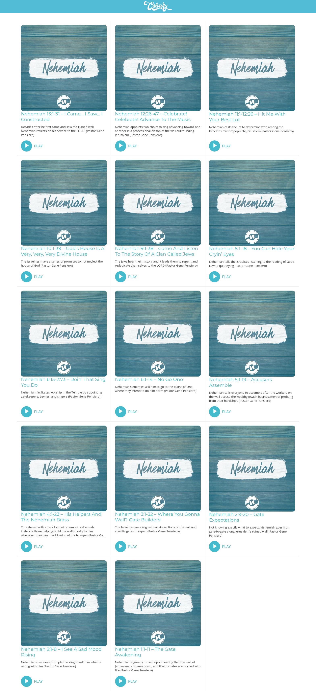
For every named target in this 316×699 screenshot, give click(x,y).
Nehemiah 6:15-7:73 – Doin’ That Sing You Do (63, 382)
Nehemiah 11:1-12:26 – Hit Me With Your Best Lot (247, 116)
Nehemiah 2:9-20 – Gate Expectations (236, 517)
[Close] (8, 6)
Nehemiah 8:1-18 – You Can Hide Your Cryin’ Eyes (251, 251)
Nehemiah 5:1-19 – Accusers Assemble (240, 382)
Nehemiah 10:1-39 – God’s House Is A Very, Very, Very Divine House (62, 251)
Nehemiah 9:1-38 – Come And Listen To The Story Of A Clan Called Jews (156, 251)
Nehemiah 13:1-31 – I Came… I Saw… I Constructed (62, 116)
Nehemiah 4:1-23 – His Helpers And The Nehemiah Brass (61, 517)
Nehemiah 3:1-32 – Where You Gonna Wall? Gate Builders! (157, 517)
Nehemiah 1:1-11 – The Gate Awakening (145, 652)
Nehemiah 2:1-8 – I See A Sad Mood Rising (61, 652)
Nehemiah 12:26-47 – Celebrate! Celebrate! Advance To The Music (153, 116)
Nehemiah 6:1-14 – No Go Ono (149, 379)
